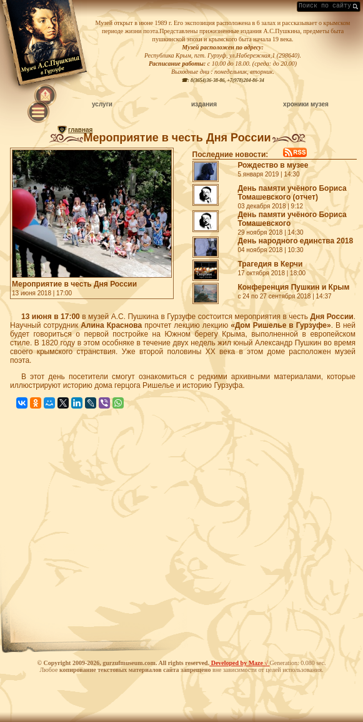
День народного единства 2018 (295, 240)
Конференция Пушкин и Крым (293, 287)
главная (80, 129)
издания (204, 104)
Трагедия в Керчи (269, 264)
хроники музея (306, 104)
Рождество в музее (272, 165)
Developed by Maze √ (239, 662)
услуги (102, 104)
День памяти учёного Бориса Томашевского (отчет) (291, 192)
